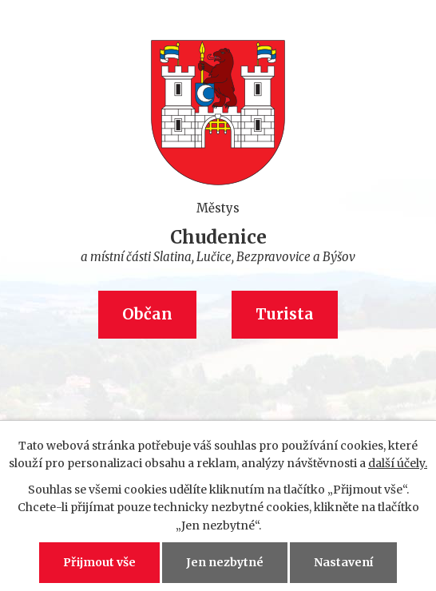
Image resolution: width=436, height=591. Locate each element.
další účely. (397, 463)
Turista (285, 314)
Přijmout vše (99, 562)
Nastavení (343, 562)
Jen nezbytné (225, 562)
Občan (147, 314)
